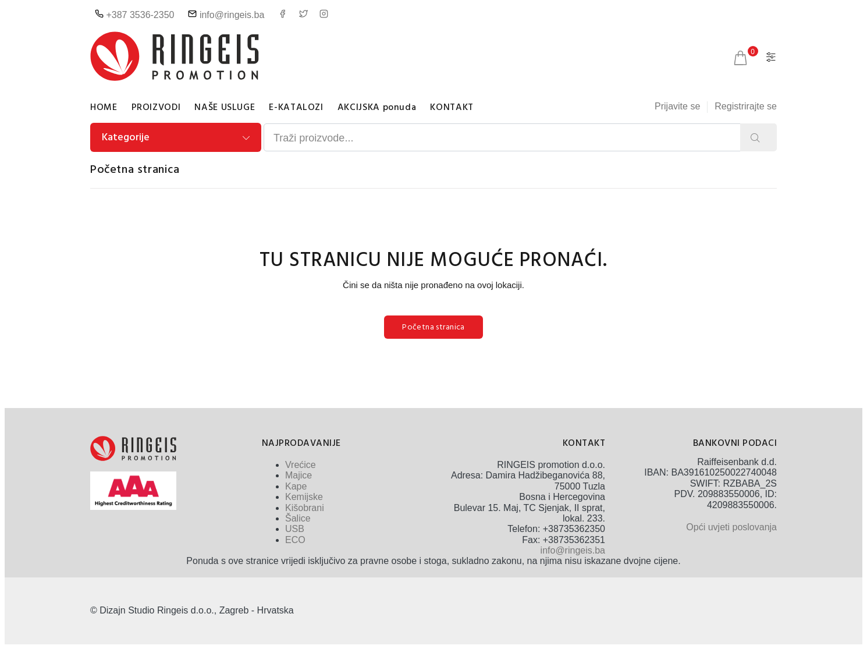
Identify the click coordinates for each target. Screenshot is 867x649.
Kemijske (304, 497)
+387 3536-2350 (134, 14)
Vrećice (300, 465)
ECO (295, 540)
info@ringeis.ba (226, 14)
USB (294, 529)
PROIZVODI (156, 107)
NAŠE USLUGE (224, 107)
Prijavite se (677, 106)
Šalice (298, 518)
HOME (104, 107)
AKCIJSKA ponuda (377, 107)
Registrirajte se (746, 106)
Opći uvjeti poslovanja (731, 527)
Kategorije (126, 137)
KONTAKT (451, 107)
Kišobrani (304, 508)
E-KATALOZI (296, 107)
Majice (298, 475)
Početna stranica (135, 170)
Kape (296, 486)
